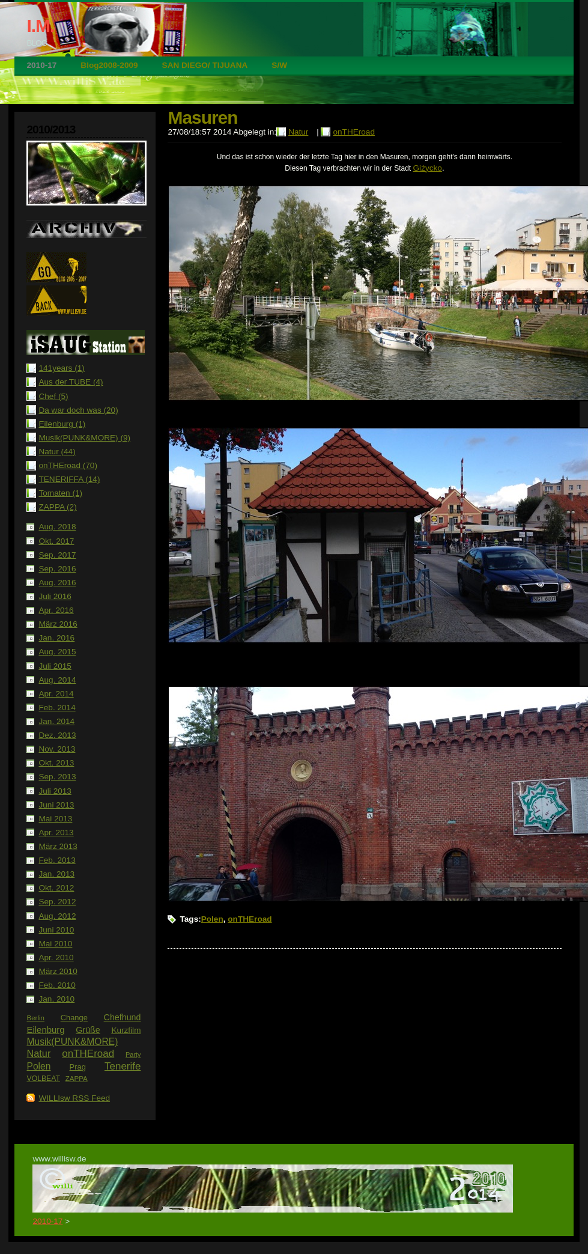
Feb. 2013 (56, 860)
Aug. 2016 (57, 582)
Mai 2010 (55, 943)
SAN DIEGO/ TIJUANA (205, 65)
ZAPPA (76, 1078)
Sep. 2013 (57, 776)
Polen (38, 1066)
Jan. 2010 (56, 998)
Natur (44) (56, 451)
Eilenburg (45, 1029)
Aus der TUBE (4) (70, 381)
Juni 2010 (56, 929)
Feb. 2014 (56, 707)
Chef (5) (53, 396)
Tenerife (123, 1066)
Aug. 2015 (57, 651)
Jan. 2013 (56, 873)
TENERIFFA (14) (69, 479)
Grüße (88, 1030)
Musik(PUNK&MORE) (72, 1041)
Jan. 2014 (56, 721)
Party (133, 1054)
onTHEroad (88, 1053)
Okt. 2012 (56, 887)
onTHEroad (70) (67, 465)
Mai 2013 (55, 818)
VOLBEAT (43, 1078)
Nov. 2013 (56, 748)
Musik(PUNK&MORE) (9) (84, 437)
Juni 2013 (56, 804)
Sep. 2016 (57, 568)
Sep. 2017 (57, 554)
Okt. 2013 (56, 762)
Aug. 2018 (57, 526)
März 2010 (57, 971)
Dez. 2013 (57, 735)
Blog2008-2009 (109, 65)
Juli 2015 (54, 666)
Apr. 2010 (55, 957)
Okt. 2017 (56, 541)
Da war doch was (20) (78, 410)
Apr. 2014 (55, 693)
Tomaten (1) (60, 493)
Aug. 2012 (57, 916)
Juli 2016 (54, 596)
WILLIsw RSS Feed (74, 1098)
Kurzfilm (126, 1030)
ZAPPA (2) (57, 506)
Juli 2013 (54, 791)
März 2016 (57, 624)
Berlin (35, 1017)
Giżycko (427, 167)
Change (74, 1017)
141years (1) (61, 368)
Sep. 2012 (57, 901)
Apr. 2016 (55, 610)
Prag (78, 1066)
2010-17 (41, 65)
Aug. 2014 (57, 679)
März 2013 (57, 846)
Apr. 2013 (55, 832)
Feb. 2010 (56, 985)
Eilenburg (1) (61, 423)
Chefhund (122, 1017)
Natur (38, 1053)
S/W (279, 65)
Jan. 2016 (56, 637)
